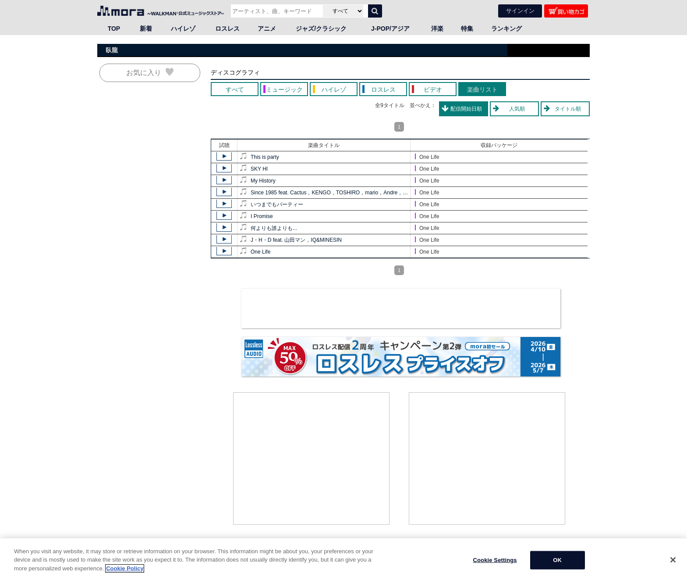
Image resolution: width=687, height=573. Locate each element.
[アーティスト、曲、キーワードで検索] (276, 11)
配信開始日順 (466, 109)
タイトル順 (568, 109)
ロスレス (227, 28)
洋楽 (437, 28)
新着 (146, 28)
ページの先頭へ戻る (566, 550)
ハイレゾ (183, 28)
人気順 (517, 109)
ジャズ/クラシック (321, 28)
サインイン (520, 10)
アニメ (267, 28)
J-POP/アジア (390, 28)
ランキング (506, 28)
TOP (114, 28)
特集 (467, 28)
